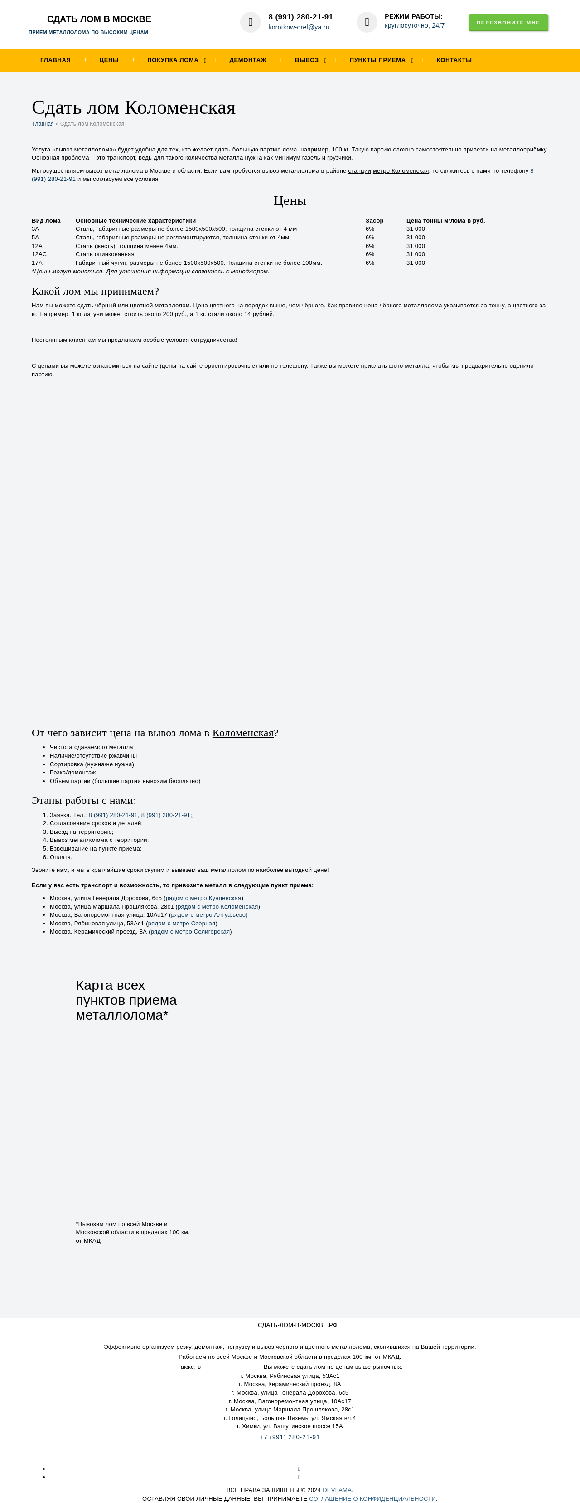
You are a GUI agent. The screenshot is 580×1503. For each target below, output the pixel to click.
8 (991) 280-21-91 (300, 17)
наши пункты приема (232, 1366)
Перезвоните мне (508, 22)
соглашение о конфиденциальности (372, 1498)
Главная (55, 60)
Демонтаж (247, 60)
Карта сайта (290, 1455)
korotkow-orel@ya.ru (298, 27)
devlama (337, 1490)
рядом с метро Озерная (182, 923)
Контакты (454, 60)
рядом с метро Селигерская (190, 931)
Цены (109, 60)
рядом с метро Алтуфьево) (209, 914)
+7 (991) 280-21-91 (290, 1437)
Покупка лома (172, 60)
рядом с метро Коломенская (218, 906)
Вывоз (307, 60)
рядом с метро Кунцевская (204, 898)
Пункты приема (378, 60)
